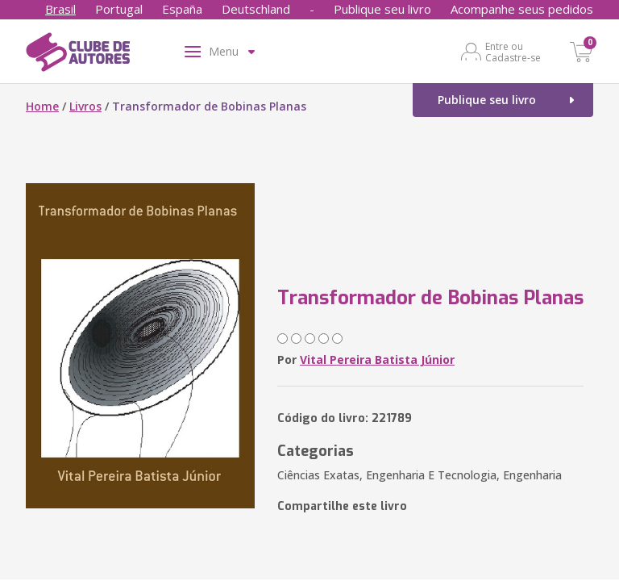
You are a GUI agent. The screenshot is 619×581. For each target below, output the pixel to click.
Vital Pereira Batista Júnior (377, 359)
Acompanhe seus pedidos (522, 9)
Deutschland (256, 9)
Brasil (60, 9)
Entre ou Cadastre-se (513, 52)
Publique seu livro (382, 9)
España (182, 9)
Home (42, 106)
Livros (85, 106)
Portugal (119, 9)
